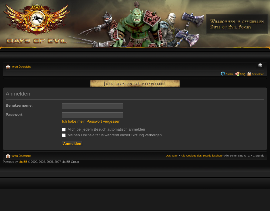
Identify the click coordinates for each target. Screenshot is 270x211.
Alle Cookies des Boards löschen (201, 155)
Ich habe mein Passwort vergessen (91, 121)
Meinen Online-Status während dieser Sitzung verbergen (112, 135)
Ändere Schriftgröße (260, 65)
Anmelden (258, 74)
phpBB (23, 161)
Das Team (172, 155)
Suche (230, 74)
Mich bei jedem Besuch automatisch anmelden (103, 129)
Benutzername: (19, 105)
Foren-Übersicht (21, 66)
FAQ (243, 74)
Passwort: (15, 114)
